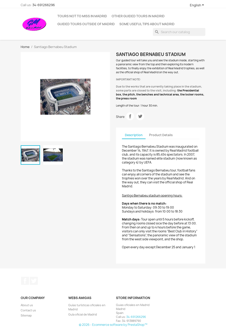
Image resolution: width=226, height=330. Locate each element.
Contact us (28, 310)
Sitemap (26, 315)
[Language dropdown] (197, 5)
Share (130, 116)
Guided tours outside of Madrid (86, 24)
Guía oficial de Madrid (82, 314)
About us (27, 305)
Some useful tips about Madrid (147, 24)
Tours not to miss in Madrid (82, 16)
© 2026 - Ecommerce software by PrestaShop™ (113, 325)
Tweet (140, 116)
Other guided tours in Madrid (138, 16)
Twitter (34, 281)
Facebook (25, 281)
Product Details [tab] (161, 135)
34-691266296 (43, 5)
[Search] (179, 32)
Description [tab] (134, 135)
